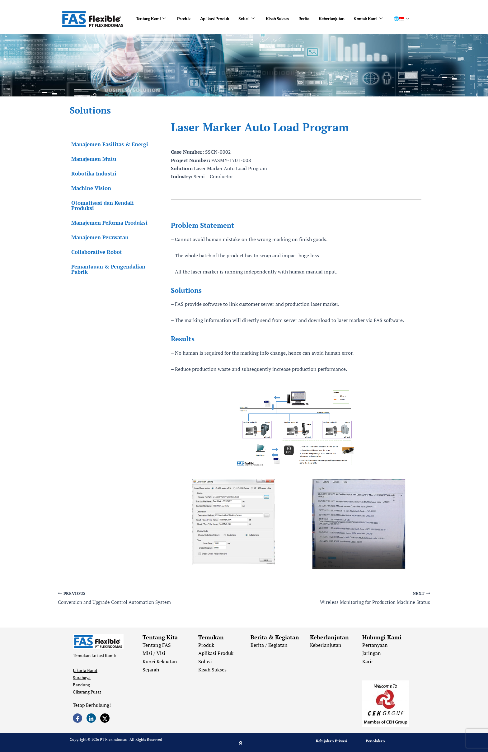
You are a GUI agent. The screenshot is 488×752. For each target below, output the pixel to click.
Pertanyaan (375, 645)
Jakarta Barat (85, 670)
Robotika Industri (92, 173)
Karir (367, 661)
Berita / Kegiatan (269, 645)
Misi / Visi (154, 653)
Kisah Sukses (277, 18)
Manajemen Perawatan (98, 237)
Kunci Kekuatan (160, 661)
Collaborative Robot (95, 251)
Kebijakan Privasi (331, 741)
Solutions (90, 110)
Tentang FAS (157, 645)
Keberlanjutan (332, 18)
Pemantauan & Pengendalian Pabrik (107, 269)
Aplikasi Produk (214, 18)
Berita (303, 18)
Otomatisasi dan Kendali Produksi (101, 205)
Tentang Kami (151, 18)
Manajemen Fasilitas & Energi (108, 144)
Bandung (81, 685)
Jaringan (371, 653)
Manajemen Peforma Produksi (108, 222)
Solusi (246, 18)
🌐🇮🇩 (401, 18)
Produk (184, 18)
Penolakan (375, 741)
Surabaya (82, 677)
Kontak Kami (368, 18)
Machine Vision (90, 188)
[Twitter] (105, 718)
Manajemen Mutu (92, 158)
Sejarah (151, 669)
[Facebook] (77, 718)
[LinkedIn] (91, 718)
